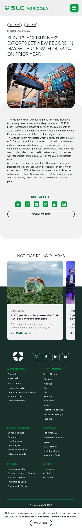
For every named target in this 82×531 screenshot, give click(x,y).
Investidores (49, 469)
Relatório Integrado (17, 454)
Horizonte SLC (50, 432)
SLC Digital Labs (52, 451)
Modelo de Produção (53, 414)
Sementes (49, 400)
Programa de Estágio (18, 481)
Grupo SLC (48, 477)
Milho (46, 392)
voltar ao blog (41, 214)
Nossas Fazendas (16, 388)
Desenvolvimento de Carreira (21, 473)
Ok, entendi (41, 523)
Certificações (14, 445)
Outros (47, 405)
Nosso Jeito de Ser (16, 469)
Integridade (13, 378)
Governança (13, 437)
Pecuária (48, 396)
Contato (47, 473)
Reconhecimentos (16, 400)
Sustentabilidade (16, 432)
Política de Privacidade (35, 516)
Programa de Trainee (18, 486)
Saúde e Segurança (17, 449)
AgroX (47, 442)
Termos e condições (64, 516)
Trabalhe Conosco (16, 477)
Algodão (48, 383)
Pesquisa (48, 419)
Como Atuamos (50, 374)
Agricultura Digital (52, 455)
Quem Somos (14, 374)
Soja (46, 388)
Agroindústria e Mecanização (22, 392)
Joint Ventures (15, 396)
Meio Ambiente (15, 441)
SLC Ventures (50, 446)
